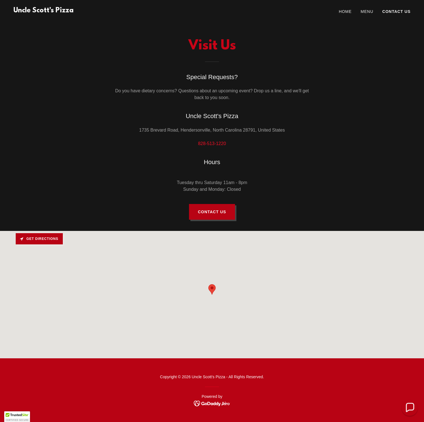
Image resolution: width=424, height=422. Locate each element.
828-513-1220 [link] (212, 143)
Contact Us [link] (396, 11)
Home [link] (345, 11)
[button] (17, 416)
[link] (43, 10)
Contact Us (212, 212)
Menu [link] (367, 11)
